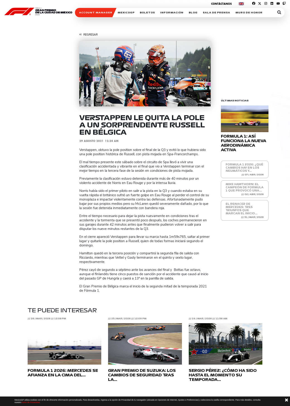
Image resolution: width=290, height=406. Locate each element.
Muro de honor (249, 12)
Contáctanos (221, 3)
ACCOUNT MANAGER (95, 12)
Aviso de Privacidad (31, 402)
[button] (89, 73)
